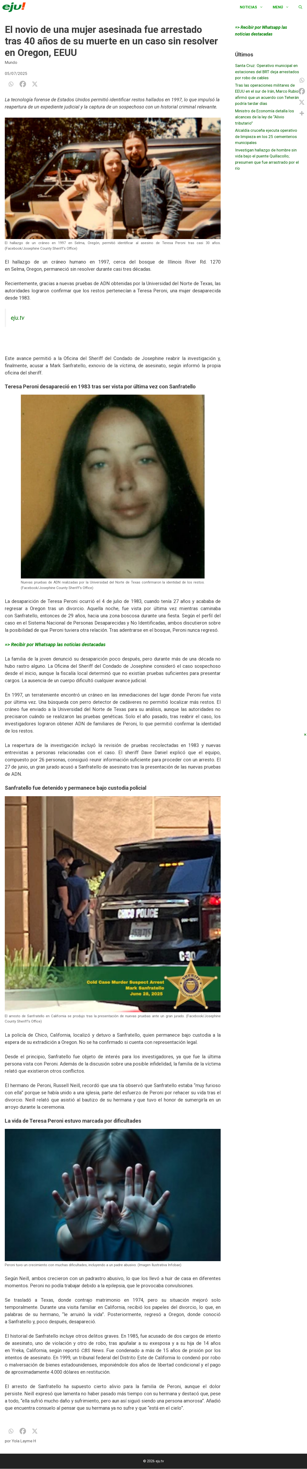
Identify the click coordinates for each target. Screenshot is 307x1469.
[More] (301, 113)
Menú (283, 7)
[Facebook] (22, 84)
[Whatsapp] (10, 84)
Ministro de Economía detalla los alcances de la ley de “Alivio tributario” (264, 117)
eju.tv (17, 317)
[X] (34, 84)
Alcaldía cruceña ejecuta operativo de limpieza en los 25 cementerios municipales (266, 136)
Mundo (11, 62)
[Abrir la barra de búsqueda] (300, 7)
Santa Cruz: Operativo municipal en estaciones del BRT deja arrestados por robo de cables (267, 71)
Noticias (254, 7)
